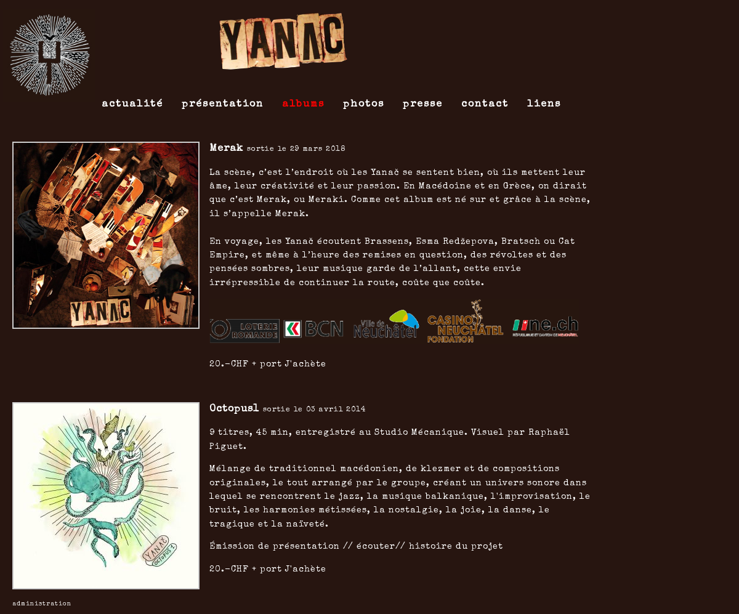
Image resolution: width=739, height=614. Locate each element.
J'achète (305, 364)
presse (423, 105)
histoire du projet (456, 547)
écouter (376, 547)
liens (544, 105)
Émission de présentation (274, 547)
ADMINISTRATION (41, 604)
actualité (132, 105)
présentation (223, 105)
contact (485, 105)
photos (363, 105)
